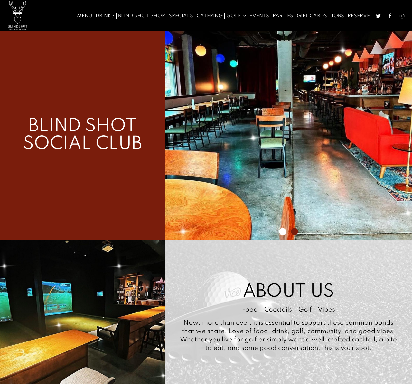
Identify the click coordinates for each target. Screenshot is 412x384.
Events (259, 16)
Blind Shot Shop (141, 16)
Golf (236, 16)
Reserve (359, 16)
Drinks (105, 16)
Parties (283, 16)
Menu (84, 16)
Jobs (337, 16)
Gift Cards (312, 16)
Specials (181, 16)
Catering (210, 16)
